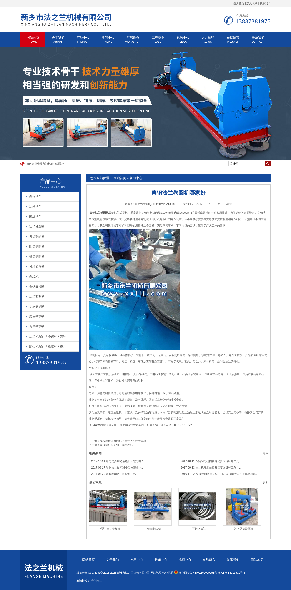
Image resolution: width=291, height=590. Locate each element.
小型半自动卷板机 (109, 528)
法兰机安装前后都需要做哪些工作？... (211, 467)
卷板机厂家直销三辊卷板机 (116, 444)
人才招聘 (208, 37)
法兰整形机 (37, 296)
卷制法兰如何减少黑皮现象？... (117, 467)
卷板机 (34, 276)
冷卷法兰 (35, 206)
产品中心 (83, 37)
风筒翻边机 (37, 236)
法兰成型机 (37, 226)
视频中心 (183, 37)
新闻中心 (108, 37)
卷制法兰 (35, 196)
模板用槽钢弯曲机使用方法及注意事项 (123, 441)
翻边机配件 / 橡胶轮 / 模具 (47, 346)
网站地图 (257, 560)
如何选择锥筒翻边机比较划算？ (45, 163)
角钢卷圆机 (37, 286)
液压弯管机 (37, 316)
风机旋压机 (37, 266)
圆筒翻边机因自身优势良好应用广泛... (211, 461)
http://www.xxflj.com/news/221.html (154, 204)
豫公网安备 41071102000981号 (195, 572)
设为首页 (238, 3)
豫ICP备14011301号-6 (231, 572)
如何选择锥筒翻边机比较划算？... (118, 461)
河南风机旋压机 (243, 528)
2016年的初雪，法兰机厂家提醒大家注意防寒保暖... (219, 474)
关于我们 (58, 37)
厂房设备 (133, 37)
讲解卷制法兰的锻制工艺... (114, 474)
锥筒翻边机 (154, 528)
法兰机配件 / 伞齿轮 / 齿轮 (47, 336)
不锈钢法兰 (199, 528)
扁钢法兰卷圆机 (144, 225)
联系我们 (265, 3)
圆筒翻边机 (37, 246)
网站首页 (33, 37)
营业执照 (167, 572)
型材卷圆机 (37, 306)
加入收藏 (251, 3)
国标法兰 (35, 216)
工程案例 (158, 37)
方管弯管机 (37, 326)
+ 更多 (264, 453)
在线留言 (233, 37)
